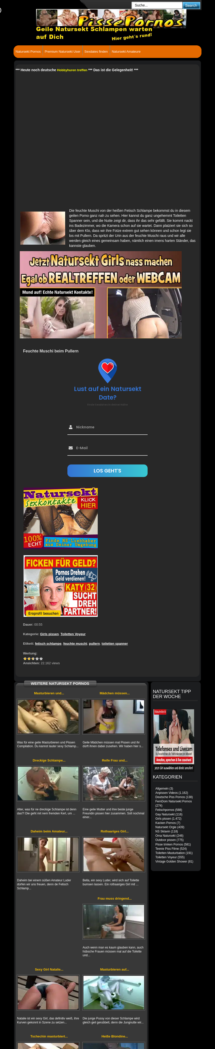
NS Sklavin (162, 831)
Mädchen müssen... (115, 693)
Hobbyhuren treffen (72, 70)
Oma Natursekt (165, 835)
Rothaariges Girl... (115, 831)
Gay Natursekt (165, 814)
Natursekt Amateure (126, 51)
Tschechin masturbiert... (49, 1036)
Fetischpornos (164, 810)
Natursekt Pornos (28, 51)
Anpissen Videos (166, 793)
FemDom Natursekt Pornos (173, 801)
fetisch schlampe (48, 643)
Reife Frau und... (115, 760)
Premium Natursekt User (62, 51)
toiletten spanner (115, 643)
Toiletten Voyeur (73, 634)
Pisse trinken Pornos (169, 844)
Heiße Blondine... (114, 1036)
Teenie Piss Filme (167, 848)
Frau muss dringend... (115, 898)
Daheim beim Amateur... (49, 831)
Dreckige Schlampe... (49, 760)
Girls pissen (49, 634)
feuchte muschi (75, 643)
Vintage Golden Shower (171, 861)
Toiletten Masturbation (170, 853)
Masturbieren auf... (114, 969)
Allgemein (162, 788)
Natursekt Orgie (165, 827)
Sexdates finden (96, 51)
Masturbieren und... (49, 693)
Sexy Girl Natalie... (49, 969)
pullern (94, 643)
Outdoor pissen (165, 840)
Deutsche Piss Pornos (170, 797)
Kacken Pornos (165, 823)
